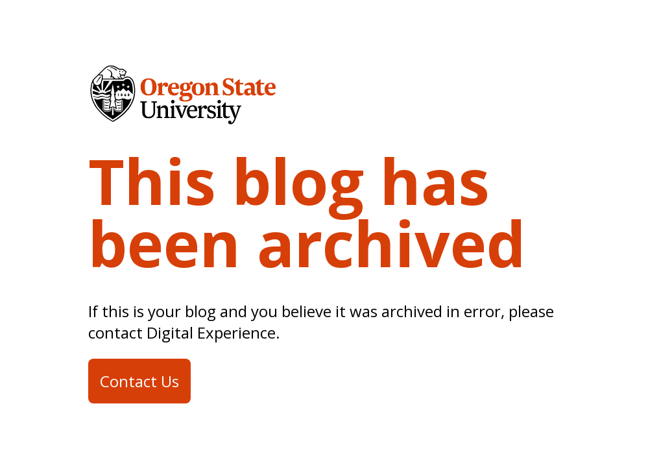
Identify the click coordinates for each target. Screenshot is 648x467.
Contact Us (139, 381)
